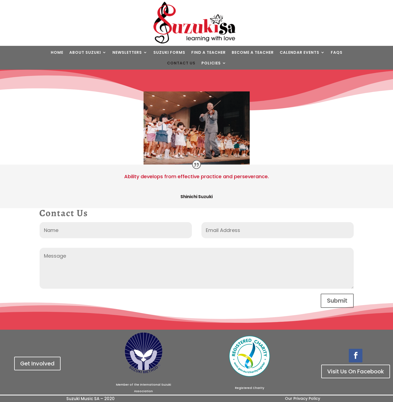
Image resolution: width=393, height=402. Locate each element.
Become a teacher (253, 52)
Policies (211, 63)
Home (57, 52)
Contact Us (181, 63)
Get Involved (37, 363)
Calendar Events (299, 52)
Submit (337, 301)
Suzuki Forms (169, 52)
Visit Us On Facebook (355, 371)
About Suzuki (85, 52)
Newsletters (127, 52)
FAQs (337, 52)
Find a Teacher (208, 52)
